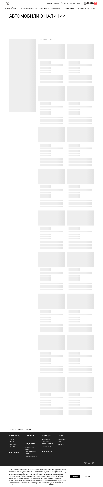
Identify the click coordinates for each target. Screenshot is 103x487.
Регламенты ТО (46, 446)
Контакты (61, 444)
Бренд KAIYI (61, 439)
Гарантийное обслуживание (46, 440)
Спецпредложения (31, 456)
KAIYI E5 (11, 439)
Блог (59, 442)
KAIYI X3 (11, 442)
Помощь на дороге (47, 443)
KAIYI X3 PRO (13, 444)
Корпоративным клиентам (30, 452)
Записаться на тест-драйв (31, 448)
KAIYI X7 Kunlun (13, 447)
